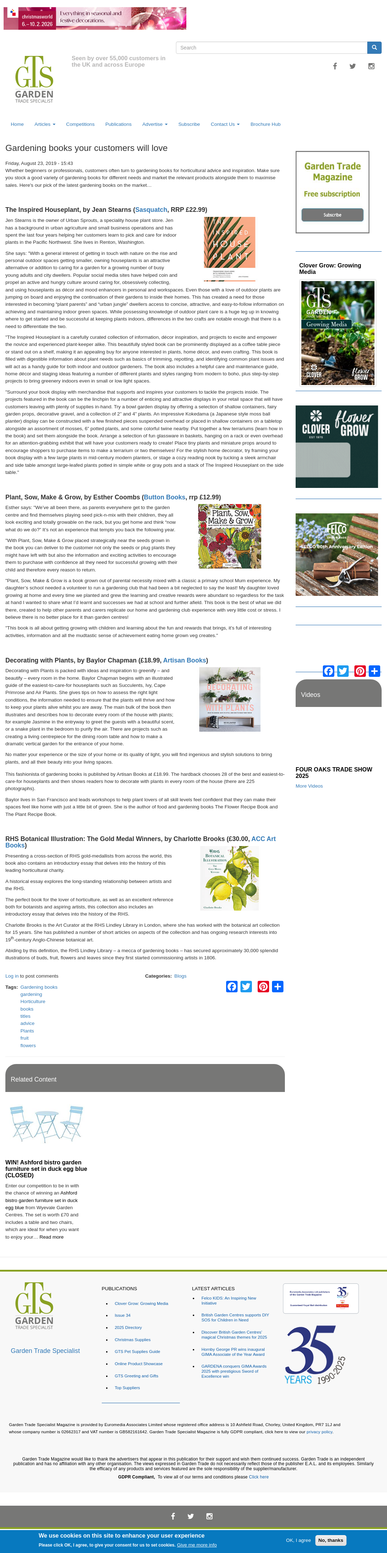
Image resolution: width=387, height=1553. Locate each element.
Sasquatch (151, 209)
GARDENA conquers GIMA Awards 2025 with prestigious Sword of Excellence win (234, 1371)
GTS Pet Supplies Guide (137, 1351)
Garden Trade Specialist (45, 1350)
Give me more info (197, 1545)
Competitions (80, 124)
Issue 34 (122, 1315)
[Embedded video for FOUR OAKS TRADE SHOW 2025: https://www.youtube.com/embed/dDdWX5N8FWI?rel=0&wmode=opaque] (339, 738)
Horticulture (33, 1001)
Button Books (165, 497)
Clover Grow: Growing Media (330, 268)
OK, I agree (298, 1540)
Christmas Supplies (132, 1339)
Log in (12, 976)
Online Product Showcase (139, 1363)
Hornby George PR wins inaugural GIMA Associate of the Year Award (233, 1352)
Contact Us (225, 124)
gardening (31, 994)
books (26, 1009)
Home (17, 124)
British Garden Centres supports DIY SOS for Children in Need (235, 1317)
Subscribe (189, 124)
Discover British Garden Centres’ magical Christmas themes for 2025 (234, 1334)
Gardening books (39, 987)
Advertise (154, 124)
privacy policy (320, 1431)
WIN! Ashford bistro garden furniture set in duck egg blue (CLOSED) (46, 1168)
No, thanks (331, 1540)
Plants (27, 1031)
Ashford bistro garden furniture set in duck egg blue (41, 1200)
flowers (28, 1045)
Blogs (181, 976)
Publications (118, 124)
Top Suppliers (127, 1387)
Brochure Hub (265, 124)
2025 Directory (128, 1327)
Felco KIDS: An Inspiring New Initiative (228, 1300)
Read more (51, 1237)
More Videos (309, 786)
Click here (259, 1477)
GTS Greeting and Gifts (136, 1375)
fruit (24, 1038)
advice (27, 1023)
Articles (44, 124)
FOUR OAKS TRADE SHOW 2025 (334, 772)
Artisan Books (184, 660)
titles (25, 1016)
